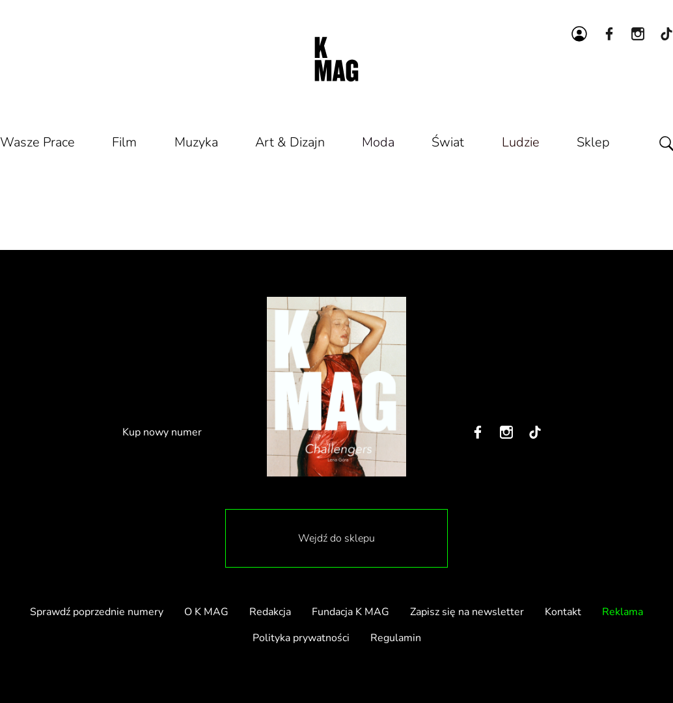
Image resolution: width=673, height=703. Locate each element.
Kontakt (563, 612)
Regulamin (395, 638)
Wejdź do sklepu (336, 538)
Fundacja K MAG (350, 612)
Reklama (622, 612)
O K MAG (206, 612)
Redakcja (270, 612)
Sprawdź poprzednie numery (96, 612)
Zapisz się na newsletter (467, 612)
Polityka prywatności (301, 638)
